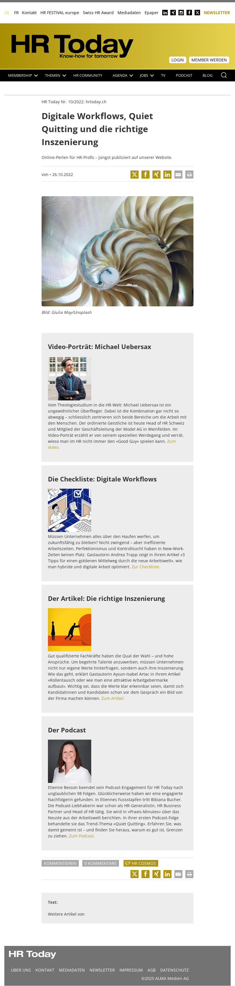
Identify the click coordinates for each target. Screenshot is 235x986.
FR (16, 12)
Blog (207, 75)
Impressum (131, 970)
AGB (152, 970)
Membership (23, 75)
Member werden (209, 60)
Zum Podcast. (82, 836)
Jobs (147, 75)
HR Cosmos (144, 863)
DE (7, 12)
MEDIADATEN (72, 970)
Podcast (184, 75)
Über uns (21, 970)
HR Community (87, 75)
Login (177, 60)
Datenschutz (174, 970)
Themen (55, 75)
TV (163, 75)
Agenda (123, 75)
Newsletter (217, 12)
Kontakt (29, 12)
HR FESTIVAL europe (59, 12)
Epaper (151, 12)
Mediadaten (129, 12)
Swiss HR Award (98, 12)
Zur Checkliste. (146, 566)
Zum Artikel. (113, 698)
